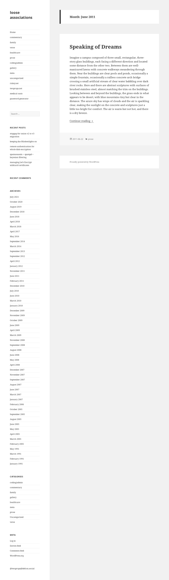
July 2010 (14, 290)
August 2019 (15, 206)
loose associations (21, 15)
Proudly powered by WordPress (84, 162)
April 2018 (15, 221)
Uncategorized (16, 517)
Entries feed (15, 545)
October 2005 (16, 409)
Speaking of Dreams (96, 46)
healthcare (15, 52)
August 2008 (15, 350)
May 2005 (14, 429)
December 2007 (17, 369)
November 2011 (17, 271)
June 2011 (14, 276)
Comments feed (17, 550)
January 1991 (16, 463)
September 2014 (17, 241)
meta (12, 73)
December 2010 (17, 285)
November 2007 (17, 374)
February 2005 (17, 444)
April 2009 (15, 330)
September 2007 (17, 379)
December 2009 (17, 310)
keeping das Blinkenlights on (23, 141)
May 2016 (14, 236)
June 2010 (14, 295)
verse (12, 47)
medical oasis (16, 93)
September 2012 (17, 256)
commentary (16, 37)
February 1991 (17, 458)
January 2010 (16, 305)
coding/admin (16, 62)
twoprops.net (16, 88)
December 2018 (17, 211)
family (13, 42)
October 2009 (16, 320)
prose (12, 57)
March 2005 (15, 439)
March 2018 (15, 226)
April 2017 (15, 231)
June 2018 (14, 216)
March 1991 (15, 453)
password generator (19, 98)
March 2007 (15, 394)
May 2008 (14, 359)
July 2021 (14, 196)
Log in (13, 540)
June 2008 (14, 355)
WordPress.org (17, 555)
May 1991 (14, 448)
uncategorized (16, 78)
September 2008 (17, 345)
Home (13, 32)
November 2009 (17, 315)
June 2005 (14, 424)
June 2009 (14, 325)
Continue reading (82, 120)
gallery (13, 68)
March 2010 (15, 300)
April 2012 (15, 261)
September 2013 (17, 251)
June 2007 (14, 389)
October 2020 (16, 201)
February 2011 (17, 281)
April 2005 (15, 434)
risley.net (14, 83)
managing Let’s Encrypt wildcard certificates (21, 164)
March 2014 (15, 246)
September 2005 (17, 414)
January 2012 (16, 266)
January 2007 (16, 399)
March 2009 (15, 335)
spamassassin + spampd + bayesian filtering (22, 156)
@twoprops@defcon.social (22, 568)
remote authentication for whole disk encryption (22, 148)
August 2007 (15, 384)
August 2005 (15, 419)
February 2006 (17, 404)
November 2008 (17, 340)
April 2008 (15, 364)
